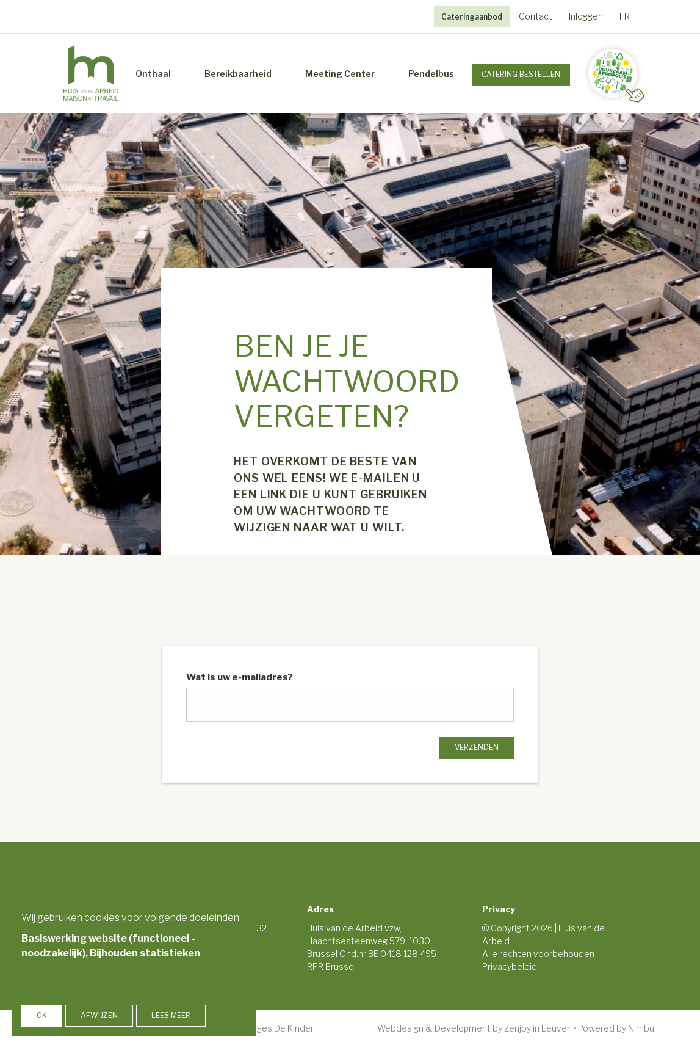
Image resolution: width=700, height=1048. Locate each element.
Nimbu (641, 1028)
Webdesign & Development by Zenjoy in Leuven (474, 1028)
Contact (535, 16)
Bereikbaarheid (238, 73)
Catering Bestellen (521, 74)
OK (42, 1015)
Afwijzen (99, 1015)
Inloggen (586, 16)
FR (624, 16)
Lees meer (170, 1015)
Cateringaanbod (471, 16)
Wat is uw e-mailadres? (239, 677)
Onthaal (153, 73)
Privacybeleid (509, 966)
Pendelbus (431, 73)
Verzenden (477, 747)
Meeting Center (340, 73)
